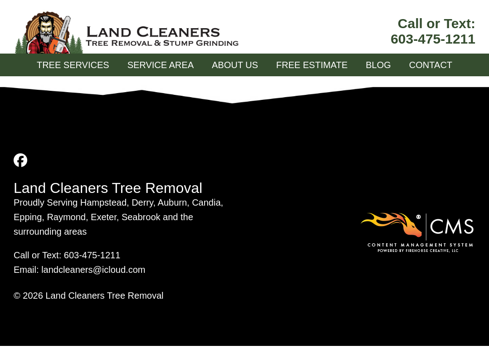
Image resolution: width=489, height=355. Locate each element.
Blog (378, 65)
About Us (235, 65)
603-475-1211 (433, 38)
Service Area (160, 65)
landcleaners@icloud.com (93, 270)
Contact (430, 65)
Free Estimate (311, 65)
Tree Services (73, 65)
